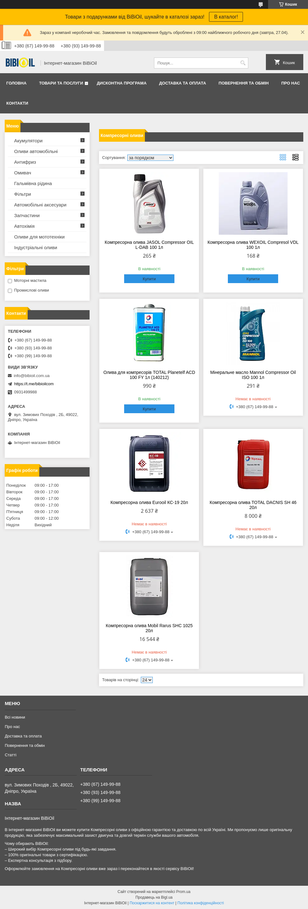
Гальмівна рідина (33, 183)
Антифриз (25, 162)
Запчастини (27, 215)
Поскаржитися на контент (151, 903)
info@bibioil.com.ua (32, 375)
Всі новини (15, 717)
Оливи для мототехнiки (39, 236)
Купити (149, 279)
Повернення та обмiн (244, 83)
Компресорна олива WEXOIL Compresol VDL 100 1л (253, 245)
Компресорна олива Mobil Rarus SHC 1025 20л (149, 628)
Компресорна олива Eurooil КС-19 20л (149, 502)
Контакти (17, 103)
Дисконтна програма (121, 83)
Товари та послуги (61, 83)
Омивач (22, 172)
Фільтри (22, 194)
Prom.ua (183, 892)
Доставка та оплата (182, 83)
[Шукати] (242, 62)
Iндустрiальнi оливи (35, 247)
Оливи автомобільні (36, 151)
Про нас (290, 83)
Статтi (10, 755)
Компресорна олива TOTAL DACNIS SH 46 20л (253, 505)
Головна (16, 83)
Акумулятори (28, 140)
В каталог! (226, 16)
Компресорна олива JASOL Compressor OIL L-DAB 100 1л (149, 245)
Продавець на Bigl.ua (154, 897)
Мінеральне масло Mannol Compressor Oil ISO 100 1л (253, 375)
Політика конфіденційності (201, 903)
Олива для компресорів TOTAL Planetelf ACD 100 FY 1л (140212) (149, 375)
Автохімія (24, 226)
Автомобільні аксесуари (40, 204)
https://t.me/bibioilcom (34, 383)
